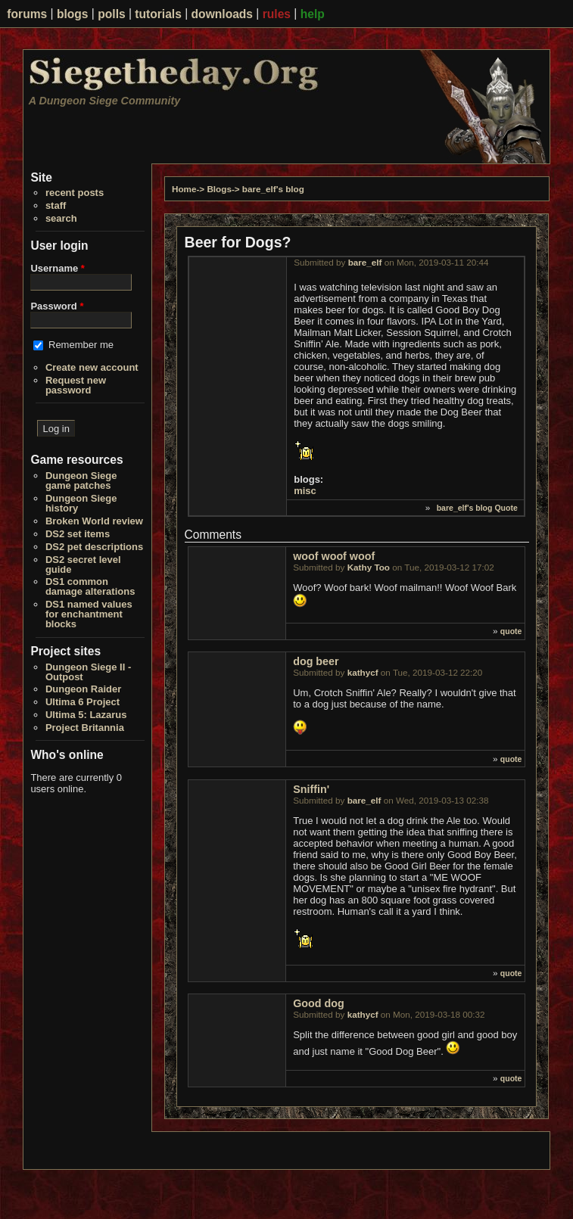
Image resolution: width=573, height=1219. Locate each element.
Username (57, 268)
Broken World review (94, 521)
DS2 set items (77, 534)
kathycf (362, 672)
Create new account (92, 367)
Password (56, 306)
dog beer (315, 661)
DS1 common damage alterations (90, 586)
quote (511, 631)
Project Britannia (84, 727)
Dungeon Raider (83, 689)
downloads (222, 14)
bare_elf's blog (273, 189)
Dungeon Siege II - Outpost (88, 672)
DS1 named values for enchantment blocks (88, 614)
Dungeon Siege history (81, 503)
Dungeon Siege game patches (81, 480)
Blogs (219, 189)
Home (184, 189)
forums (27, 14)
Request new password (75, 385)
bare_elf (365, 262)
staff (55, 205)
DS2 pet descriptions (94, 546)
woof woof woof (334, 556)
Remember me (81, 344)
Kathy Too (368, 567)
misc (305, 490)
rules (277, 14)
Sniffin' (311, 789)
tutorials (158, 14)
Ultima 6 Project (82, 701)
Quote (505, 507)
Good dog (318, 1003)
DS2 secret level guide (83, 564)
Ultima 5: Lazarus (86, 714)
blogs (73, 14)
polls (111, 14)
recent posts (74, 192)
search (61, 218)
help (313, 14)
